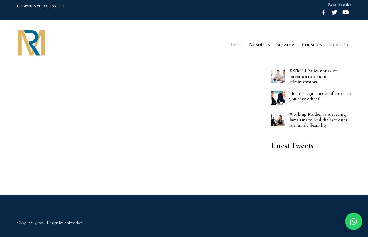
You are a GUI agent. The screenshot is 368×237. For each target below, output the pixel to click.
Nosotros (259, 44)
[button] (353, 221)
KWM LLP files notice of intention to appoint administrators (313, 76)
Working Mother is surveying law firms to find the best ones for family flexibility (318, 120)
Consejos (312, 44)
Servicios (285, 44)
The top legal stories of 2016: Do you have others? (320, 96)
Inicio (236, 44)
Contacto (338, 44)
